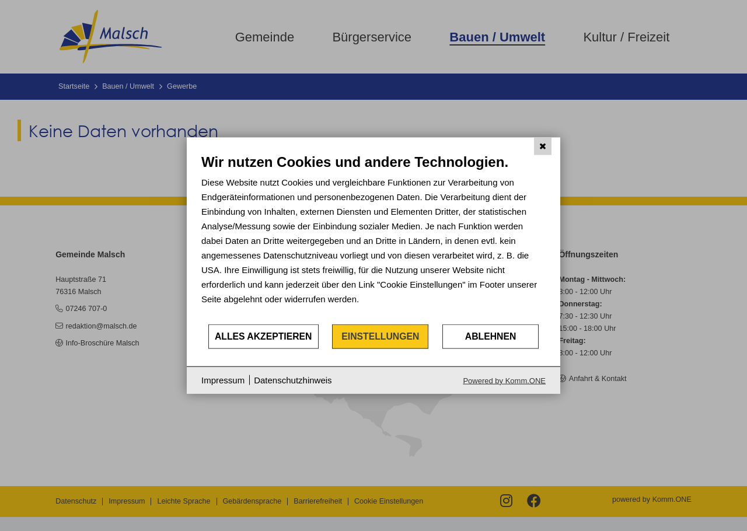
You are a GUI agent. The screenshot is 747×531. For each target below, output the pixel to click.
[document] (373, 238)
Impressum (223, 380)
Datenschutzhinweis (292, 380)
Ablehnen (490, 336)
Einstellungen (380, 336)
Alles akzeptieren (263, 336)
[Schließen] (542, 146)
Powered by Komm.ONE (504, 380)
